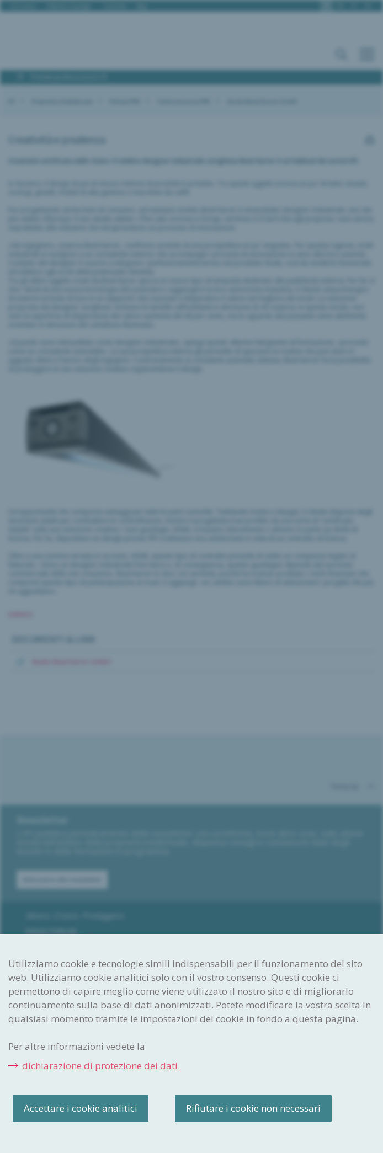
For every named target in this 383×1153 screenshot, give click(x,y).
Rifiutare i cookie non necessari (253, 1108)
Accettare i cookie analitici (80, 1108)
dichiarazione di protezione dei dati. (101, 1065)
